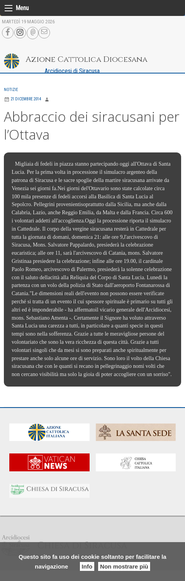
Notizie (11, 89)
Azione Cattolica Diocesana (86, 59)
